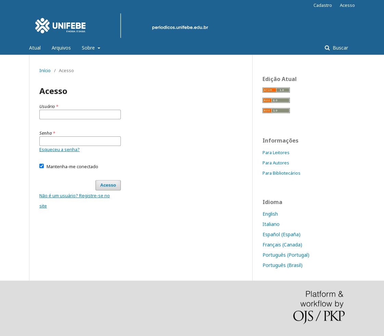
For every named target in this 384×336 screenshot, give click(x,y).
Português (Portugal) (286, 255)
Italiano (271, 224)
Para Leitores (276, 152)
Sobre (89, 47)
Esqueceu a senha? (59, 149)
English (270, 214)
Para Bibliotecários (281, 173)
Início (45, 70)
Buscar (339, 47)
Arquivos (61, 47)
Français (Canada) (282, 244)
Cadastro (322, 5)
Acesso (347, 5)
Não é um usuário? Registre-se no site (74, 200)
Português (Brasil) (283, 265)
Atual (35, 47)
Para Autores (276, 163)
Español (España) (281, 234)
